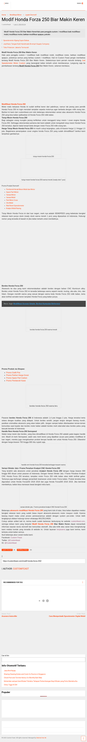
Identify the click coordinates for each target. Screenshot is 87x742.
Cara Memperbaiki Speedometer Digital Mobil (67, 616)
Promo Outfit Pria (13, 373)
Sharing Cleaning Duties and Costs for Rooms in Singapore (25, 674)
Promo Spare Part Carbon (16, 378)
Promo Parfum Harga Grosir (17, 375)
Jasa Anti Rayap (10, 671)
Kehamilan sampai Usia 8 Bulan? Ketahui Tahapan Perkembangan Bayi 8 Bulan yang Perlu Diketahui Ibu (40, 681)
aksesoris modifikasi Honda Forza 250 (26, 510)
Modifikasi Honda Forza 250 (14, 104)
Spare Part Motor (12, 192)
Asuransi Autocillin (9, 616)
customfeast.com (78, 521)
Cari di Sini (5, 655)
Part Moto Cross (12, 200)
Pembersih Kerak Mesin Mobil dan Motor (20, 189)
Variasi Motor (11, 195)
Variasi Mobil (10, 197)
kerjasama (61, 529)
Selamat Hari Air (41, 738)
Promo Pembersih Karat (16, 381)
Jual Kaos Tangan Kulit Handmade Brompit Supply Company (26, 44)
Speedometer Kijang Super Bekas (16, 40)
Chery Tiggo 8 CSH (10, 685)
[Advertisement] (43, 87)
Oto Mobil (9, 203)
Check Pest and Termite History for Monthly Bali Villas (23, 678)
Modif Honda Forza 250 (42, 524)
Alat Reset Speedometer (15, 206)
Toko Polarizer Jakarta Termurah (16, 47)
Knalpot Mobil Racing (13, 208)
